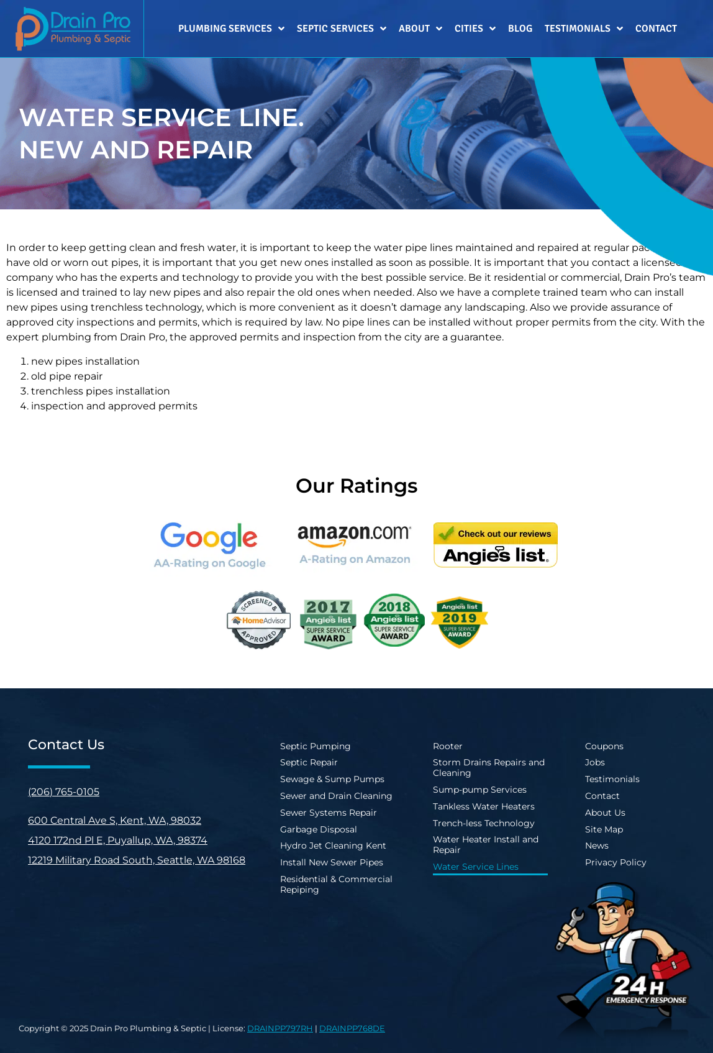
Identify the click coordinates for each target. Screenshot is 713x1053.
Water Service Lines (476, 866)
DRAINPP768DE (352, 1028)
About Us (605, 812)
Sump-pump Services (480, 789)
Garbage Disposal (318, 829)
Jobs (595, 762)
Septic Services (341, 28)
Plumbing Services (231, 28)
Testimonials (584, 28)
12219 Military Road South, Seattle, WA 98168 (136, 860)
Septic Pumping (315, 746)
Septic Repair (309, 762)
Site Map (604, 829)
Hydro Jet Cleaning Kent (333, 845)
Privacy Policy (616, 862)
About (420, 28)
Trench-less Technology (484, 823)
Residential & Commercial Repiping (336, 884)
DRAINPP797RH (280, 1028)
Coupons (604, 746)
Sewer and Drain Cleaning (336, 795)
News (597, 845)
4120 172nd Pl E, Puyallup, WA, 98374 (117, 840)
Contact (656, 28)
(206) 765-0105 (63, 792)
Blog (520, 28)
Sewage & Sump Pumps (332, 779)
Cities (475, 28)
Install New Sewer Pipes (331, 862)
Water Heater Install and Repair (485, 844)
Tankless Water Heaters (484, 806)
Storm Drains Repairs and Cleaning (489, 767)
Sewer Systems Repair (328, 812)
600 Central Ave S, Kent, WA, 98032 (114, 820)
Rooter (448, 746)
